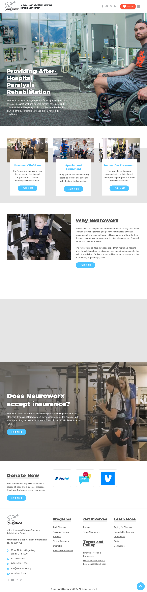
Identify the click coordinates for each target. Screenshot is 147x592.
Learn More (27, 188)
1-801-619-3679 (19, 563)
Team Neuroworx (91, 532)
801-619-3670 (18, 558)
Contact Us (119, 546)
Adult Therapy (59, 527)
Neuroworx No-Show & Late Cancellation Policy (94, 562)
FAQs (116, 541)
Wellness (57, 536)
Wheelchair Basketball (63, 550)
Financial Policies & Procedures (92, 554)
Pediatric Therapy (61, 532)
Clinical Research (61, 541)
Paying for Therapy (123, 527)
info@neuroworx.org (21, 568)
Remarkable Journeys (124, 532)
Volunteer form (18, 573)
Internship (57, 546)
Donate (128, 6)
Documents (119, 536)
